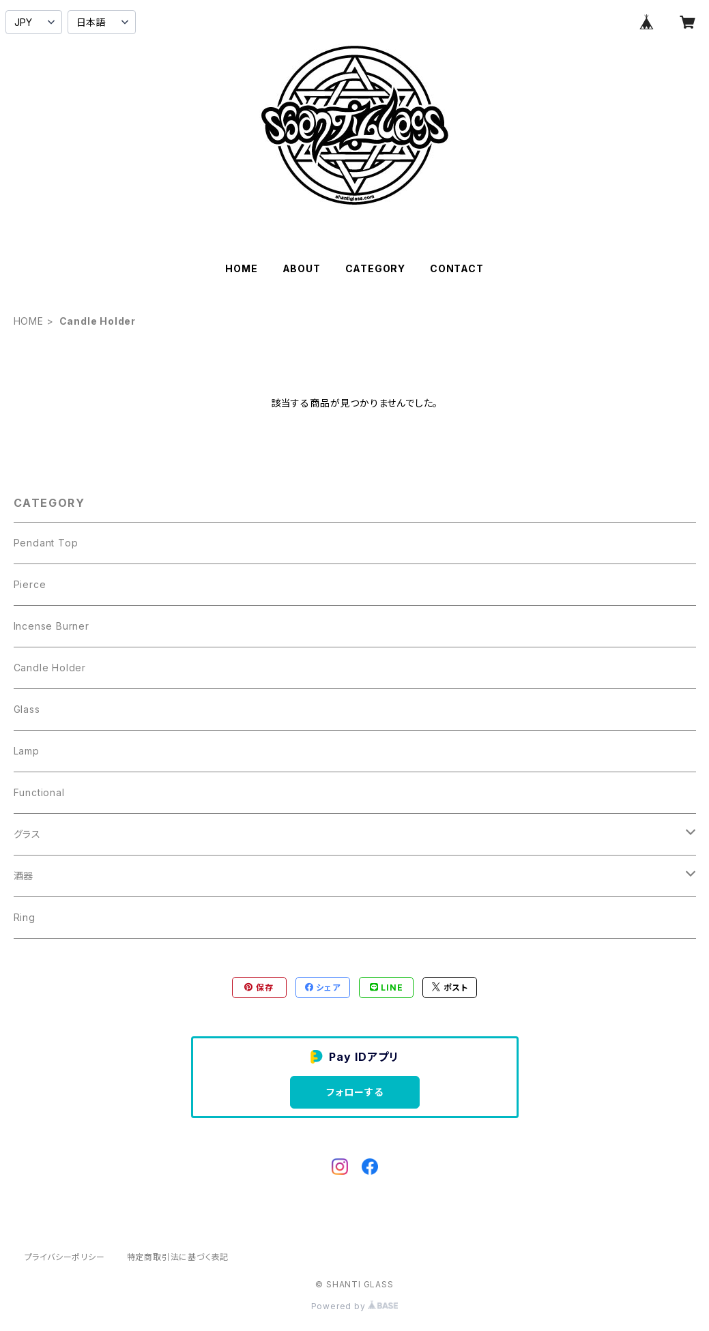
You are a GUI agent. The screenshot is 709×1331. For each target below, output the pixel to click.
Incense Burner (51, 626)
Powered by (355, 1306)
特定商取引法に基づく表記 (178, 1257)
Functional (39, 792)
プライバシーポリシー (65, 1257)
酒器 (24, 875)
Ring (24, 917)
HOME (241, 268)
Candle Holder (50, 667)
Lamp (27, 751)
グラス (27, 834)
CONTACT (457, 268)
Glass (27, 709)
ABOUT (302, 268)
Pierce (30, 584)
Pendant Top (46, 543)
